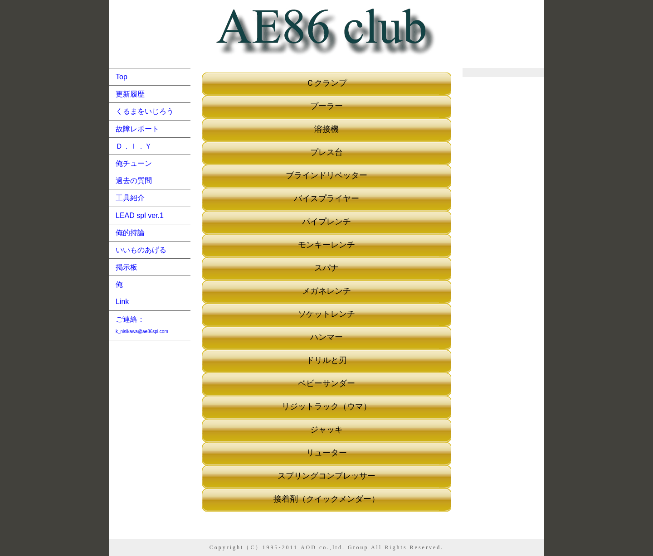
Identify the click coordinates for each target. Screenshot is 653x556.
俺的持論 (130, 233)
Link (122, 301)
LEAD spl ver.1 (140, 215)
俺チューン (134, 163)
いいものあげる (141, 250)
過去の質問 (134, 180)
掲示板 (126, 267)
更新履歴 (130, 94)
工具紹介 (130, 198)
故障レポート (137, 129)
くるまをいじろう (145, 111)
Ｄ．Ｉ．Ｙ (134, 146)
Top (121, 77)
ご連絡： (142, 324)
